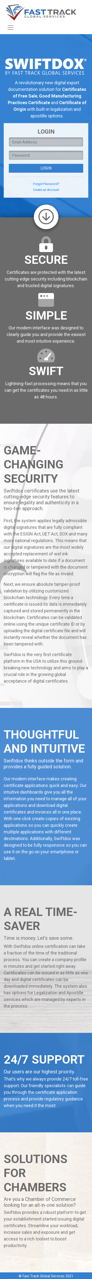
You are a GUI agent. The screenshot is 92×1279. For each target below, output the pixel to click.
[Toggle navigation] (10, 27)
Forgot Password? (46, 184)
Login (46, 168)
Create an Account (46, 190)
